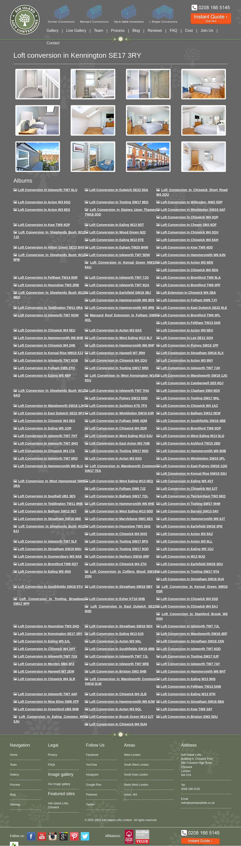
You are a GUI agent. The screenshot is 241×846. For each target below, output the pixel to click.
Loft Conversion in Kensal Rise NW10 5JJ (50, 353)
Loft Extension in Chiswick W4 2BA (188, 292)
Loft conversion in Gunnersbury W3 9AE (50, 556)
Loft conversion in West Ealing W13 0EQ (121, 481)
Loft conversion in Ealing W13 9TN (188, 694)
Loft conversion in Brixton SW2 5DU (189, 717)
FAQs (51, 764)
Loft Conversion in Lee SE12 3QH (187, 338)
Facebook (92, 754)
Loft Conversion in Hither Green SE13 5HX (51, 247)
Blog (136, 31)
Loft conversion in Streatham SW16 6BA (192, 701)
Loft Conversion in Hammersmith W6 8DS (121, 300)
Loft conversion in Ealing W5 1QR (44, 428)
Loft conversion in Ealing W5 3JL (44, 641)
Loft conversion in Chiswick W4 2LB (117, 694)
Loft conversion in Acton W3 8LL (187, 541)
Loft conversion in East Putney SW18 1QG (194, 466)
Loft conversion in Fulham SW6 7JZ (117, 488)
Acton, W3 (130, 794)
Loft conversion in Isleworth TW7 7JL (190, 626)
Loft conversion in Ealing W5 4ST (187, 481)
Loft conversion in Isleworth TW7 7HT (47, 436)
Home (13, 754)
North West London (136, 784)
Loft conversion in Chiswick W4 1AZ (189, 406)
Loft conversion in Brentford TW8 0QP (191, 428)
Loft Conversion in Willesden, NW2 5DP (192, 202)
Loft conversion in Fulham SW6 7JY (189, 300)
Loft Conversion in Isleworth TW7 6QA (119, 285)
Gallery (53, 31)
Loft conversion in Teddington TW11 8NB (50, 504)
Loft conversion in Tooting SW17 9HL (190, 398)
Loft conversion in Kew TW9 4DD (187, 247)
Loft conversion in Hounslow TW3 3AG (120, 526)
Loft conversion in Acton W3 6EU (187, 330)
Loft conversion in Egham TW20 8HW (118, 247)
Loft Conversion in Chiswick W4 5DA (189, 270)
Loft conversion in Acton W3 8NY (187, 360)
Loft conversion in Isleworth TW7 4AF (47, 694)
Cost (189, 31)
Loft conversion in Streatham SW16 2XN (192, 641)
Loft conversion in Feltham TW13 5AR (191, 323)
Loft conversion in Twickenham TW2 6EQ (193, 496)
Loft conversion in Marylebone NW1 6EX (121, 519)
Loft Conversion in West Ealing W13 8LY (120, 338)
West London (132, 754)
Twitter (90, 804)
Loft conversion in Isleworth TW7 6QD (191, 649)
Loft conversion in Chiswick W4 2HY (46, 649)
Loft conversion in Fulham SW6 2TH (46, 368)
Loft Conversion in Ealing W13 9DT (116, 225)
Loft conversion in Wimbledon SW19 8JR (121, 413)
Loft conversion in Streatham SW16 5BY (121, 587)
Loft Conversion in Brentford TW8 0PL (191, 315)
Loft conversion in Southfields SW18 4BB (122, 649)
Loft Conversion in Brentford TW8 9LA (191, 277)
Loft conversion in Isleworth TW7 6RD (48, 458)
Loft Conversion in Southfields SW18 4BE (193, 421)
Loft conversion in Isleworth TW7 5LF (47, 541)
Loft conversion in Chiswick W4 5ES (46, 421)
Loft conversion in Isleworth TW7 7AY (190, 664)
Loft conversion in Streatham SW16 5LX (192, 353)
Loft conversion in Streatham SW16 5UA (192, 579)
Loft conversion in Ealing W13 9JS (116, 634)
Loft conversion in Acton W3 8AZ (187, 534)
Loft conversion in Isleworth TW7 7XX (47, 656)
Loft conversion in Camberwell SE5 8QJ (192, 383)
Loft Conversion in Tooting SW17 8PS (118, 541)
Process (118, 31)
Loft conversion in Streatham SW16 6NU (49, 549)
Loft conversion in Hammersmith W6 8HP (121, 345)
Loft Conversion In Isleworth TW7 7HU (119, 390)
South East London (136, 774)
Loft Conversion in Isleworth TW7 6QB (48, 360)
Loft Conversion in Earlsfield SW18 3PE (192, 526)
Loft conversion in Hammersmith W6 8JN (193, 255)
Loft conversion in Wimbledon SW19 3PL (193, 458)
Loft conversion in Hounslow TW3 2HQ (48, 626)
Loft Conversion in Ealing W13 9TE (116, 240)
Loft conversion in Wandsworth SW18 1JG (194, 375)
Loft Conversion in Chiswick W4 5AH (189, 240)
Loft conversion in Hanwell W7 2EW (46, 671)
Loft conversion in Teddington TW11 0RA (50, 308)
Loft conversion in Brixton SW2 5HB (117, 671)
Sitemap (15, 804)
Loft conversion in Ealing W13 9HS (188, 679)
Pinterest (91, 794)
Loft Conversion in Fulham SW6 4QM (118, 421)
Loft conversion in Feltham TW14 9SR (48, 277)
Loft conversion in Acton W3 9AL (115, 641)
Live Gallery (76, 31)
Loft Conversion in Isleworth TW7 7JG (119, 277)
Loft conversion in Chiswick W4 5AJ (189, 606)
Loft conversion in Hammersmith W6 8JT (193, 519)
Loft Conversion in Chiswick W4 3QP (189, 217)
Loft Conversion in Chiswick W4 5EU (46, 330)
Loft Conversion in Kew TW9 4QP (44, 225)
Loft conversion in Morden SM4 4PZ (46, 664)
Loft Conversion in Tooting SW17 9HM (190, 504)
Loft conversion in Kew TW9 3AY (187, 709)
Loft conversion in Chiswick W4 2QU (118, 360)
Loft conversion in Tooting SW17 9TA (190, 571)
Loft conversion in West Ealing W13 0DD (121, 511)
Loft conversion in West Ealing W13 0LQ (192, 436)
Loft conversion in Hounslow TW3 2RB (48, 285)
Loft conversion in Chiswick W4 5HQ (118, 534)
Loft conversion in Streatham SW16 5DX (121, 626)
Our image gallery (59, 784)
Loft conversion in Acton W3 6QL (115, 709)
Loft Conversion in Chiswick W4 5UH (118, 724)
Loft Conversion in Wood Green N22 (117, 232)
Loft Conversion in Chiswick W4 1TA (46, 451)
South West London (136, 764)
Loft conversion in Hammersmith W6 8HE (121, 504)
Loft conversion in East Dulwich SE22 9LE (194, 308)
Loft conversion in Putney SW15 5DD (118, 398)
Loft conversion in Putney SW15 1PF (190, 345)
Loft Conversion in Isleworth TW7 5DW (119, 255)
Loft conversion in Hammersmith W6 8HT (193, 671)
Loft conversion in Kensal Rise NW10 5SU (194, 473)
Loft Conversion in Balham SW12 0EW (191, 413)
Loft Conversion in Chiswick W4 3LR (46, 679)
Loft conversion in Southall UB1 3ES (47, 496)
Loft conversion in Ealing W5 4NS (44, 571)
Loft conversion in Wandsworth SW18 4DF (194, 634)
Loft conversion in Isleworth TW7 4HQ (48, 443)
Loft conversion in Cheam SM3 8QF (189, 225)
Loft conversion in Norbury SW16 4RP (119, 556)
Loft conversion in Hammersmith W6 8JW (122, 701)
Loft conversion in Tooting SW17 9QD (119, 549)
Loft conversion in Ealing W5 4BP (44, 375)
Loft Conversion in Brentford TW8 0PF (191, 285)
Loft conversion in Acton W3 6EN (187, 262)
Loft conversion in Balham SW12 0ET (47, 511)
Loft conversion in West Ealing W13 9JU (121, 436)
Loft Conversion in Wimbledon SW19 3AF (193, 210)
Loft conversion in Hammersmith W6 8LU (50, 466)
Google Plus (93, 784)
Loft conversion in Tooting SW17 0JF (190, 656)
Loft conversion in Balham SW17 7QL (118, 496)
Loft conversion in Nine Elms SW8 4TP (48, 701)
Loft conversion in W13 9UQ (183, 556)
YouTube (91, 764)
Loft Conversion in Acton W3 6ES (44, 210)
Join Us (207, 31)
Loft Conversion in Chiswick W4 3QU (190, 232)
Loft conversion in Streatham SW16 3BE (49, 519)
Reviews (155, 31)
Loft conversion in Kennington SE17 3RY (50, 634)
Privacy (52, 754)
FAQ (173, 31)
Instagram (92, 774)
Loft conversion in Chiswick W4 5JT (189, 488)
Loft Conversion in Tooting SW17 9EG (119, 202)
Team (98, 31)
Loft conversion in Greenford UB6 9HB (48, 709)
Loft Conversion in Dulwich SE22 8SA (118, 190)
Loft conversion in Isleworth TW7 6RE (119, 664)
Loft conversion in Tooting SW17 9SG (119, 451)
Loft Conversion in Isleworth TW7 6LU (47, 190)
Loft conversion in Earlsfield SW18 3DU (192, 564)
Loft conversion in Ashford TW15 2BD (191, 443)
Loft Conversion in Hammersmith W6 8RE (121, 308)
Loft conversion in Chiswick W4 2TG (118, 564)
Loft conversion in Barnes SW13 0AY (190, 511)
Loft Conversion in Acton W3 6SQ (44, 202)
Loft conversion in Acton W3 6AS (115, 330)
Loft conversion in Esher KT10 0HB (117, 599)
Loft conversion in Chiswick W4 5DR (118, 428)
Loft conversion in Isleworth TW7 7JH (190, 368)
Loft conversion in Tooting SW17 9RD (119, 368)
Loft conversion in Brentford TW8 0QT (48, 564)
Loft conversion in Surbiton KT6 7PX (118, 406)
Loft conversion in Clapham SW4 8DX (190, 390)
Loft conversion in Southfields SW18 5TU (50, 587)
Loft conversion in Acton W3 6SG (115, 458)
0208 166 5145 (190, 789)
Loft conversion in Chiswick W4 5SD (189, 599)
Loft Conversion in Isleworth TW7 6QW (48, 315)
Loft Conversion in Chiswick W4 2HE (46, 345)
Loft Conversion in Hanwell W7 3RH (117, 353)
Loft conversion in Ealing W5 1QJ (187, 549)
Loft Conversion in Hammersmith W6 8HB (50, 338)
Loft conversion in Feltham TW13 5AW (191, 686)
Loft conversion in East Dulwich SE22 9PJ (51, 413)
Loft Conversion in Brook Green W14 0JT (121, 717)
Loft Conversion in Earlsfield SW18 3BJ (120, 292)
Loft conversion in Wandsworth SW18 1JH (51, 406)
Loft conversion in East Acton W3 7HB (119, 443)
